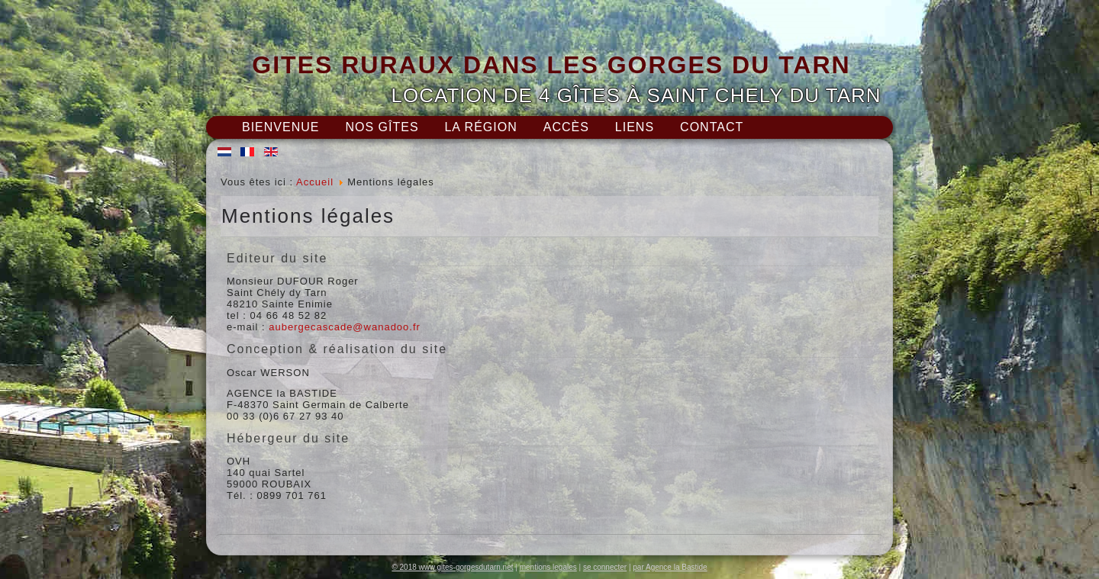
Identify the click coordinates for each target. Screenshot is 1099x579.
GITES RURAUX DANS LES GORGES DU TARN (551, 65)
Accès (566, 127)
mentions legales (548, 567)
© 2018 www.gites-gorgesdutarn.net (452, 567)
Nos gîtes (381, 127)
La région (480, 127)
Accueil (315, 182)
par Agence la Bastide (670, 567)
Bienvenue (280, 127)
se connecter (605, 567)
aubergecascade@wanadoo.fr (345, 327)
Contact (711, 127)
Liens (634, 127)
